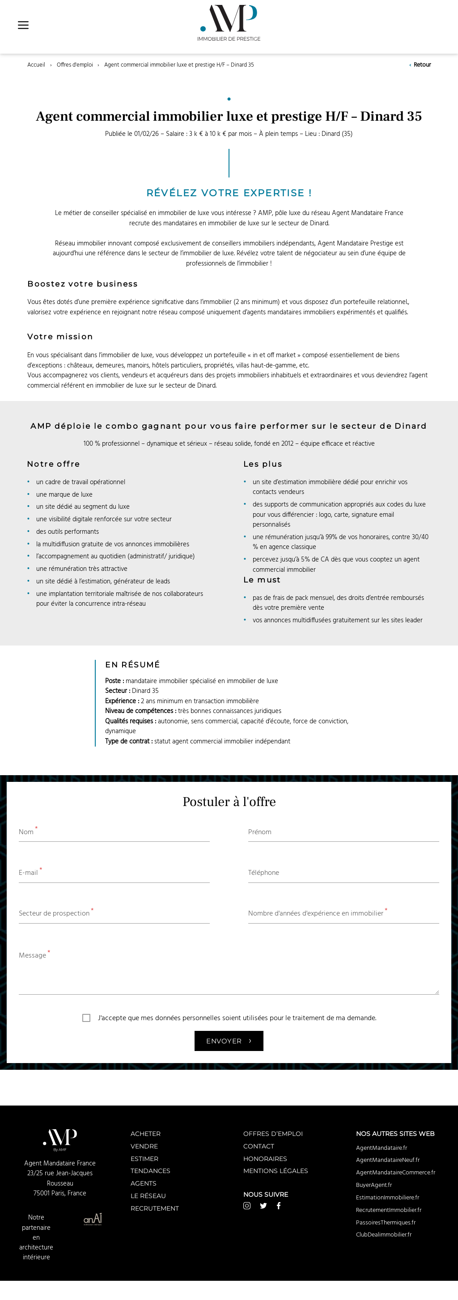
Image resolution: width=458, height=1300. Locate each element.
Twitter (263, 1205)
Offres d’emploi (273, 1133)
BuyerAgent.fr (374, 1185)
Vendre (144, 1146)
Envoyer (228, 1040)
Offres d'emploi (75, 65)
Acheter (146, 1133)
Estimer (144, 1158)
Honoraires (265, 1158)
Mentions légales (275, 1170)
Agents (144, 1183)
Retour (419, 65)
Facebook (278, 1205)
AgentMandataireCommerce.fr (395, 1172)
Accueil (36, 65)
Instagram (246, 1205)
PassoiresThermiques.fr (386, 1222)
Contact (258, 1146)
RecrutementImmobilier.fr (388, 1210)
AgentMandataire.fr (381, 1148)
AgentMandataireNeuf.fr (388, 1160)
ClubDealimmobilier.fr (383, 1234)
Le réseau (148, 1195)
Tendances (150, 1170)
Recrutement (155, 1208)
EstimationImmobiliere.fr (387, 1197)
